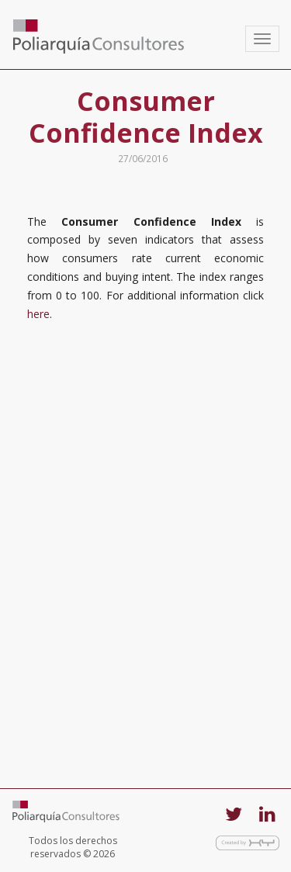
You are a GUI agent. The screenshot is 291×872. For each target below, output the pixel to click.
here (38, 313)
